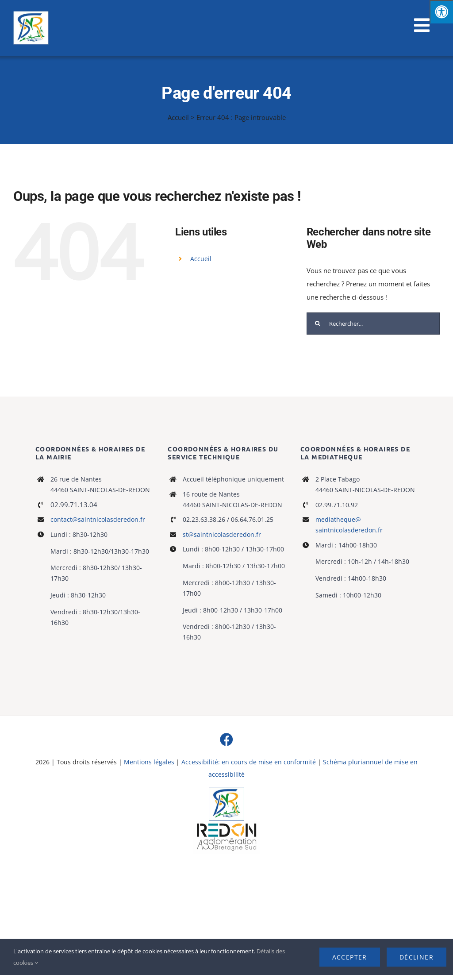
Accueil (178, 117)
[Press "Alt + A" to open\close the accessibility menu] (441, 11)
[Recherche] (318, 323)
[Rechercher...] (373, 323)
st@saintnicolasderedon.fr (222, 534)
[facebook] (226, 739)
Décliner (416, 957)
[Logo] (226, 790)
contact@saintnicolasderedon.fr (97, 519)
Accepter (349, 957)
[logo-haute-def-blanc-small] (226, 823)
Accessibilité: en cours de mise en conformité (249, 762)
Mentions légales (149, 762)
